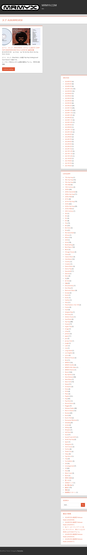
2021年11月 (68, 154)
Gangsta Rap (69, 312)
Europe (67, 293)
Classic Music (69, 257)
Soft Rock (68, 432)
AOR (66, 240)
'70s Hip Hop (69, 177)
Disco (66, 276)
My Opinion (68, 374)
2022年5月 (68, 144)
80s (66, 225)
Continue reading (8, 69)
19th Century (69, 187)
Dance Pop (68, 269)
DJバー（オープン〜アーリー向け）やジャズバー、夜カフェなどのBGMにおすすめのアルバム (74, 529)
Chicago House (69, 252)
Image (67, 329)
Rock (66, 415)
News (66, 384)
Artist (66, 242)
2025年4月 (68, 101)
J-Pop (66, 331)
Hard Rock (68, 319)
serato (67, 425)
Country (67, 261)
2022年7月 (68, 139)
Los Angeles (68, 353)
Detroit (67, 274)
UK (66, 463)
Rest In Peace (69, 410)
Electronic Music (70, 290)
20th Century (69, 211)
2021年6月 (68, 166)
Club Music (68, 259)
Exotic (67, 298)
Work (66, 475)
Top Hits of (68, 456)
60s (66, 221)
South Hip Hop (69, 439)
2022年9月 (68, 134)
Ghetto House (69, 317)
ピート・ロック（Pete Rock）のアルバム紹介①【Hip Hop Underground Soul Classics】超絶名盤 (21, 48)
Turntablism (68, 461)
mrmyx (17, 52)
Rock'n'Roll (68, 418)
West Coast (68, 473)
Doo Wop (68, 288)
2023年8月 (68, 127)
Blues (66, 249)
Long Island (68, 350)
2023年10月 (68, 122)
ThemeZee (20, 551)
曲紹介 (67, 487)
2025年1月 (68, 108)
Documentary (69, 285)
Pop (66, 399)
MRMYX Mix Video (70, 367)
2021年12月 (68, 151)
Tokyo (67, 454)
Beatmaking (68, 245)
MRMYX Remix (69, 370)
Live (66, 348)
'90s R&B (68, 185)
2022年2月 (68, 146)
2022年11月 (68, 130)
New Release (69, 377)
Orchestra (68, 386)
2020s (67, 204)
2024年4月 (68, 117)
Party (66, 389)
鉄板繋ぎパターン (70, 492)
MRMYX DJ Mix (69, 365)
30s (66, 213)
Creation (67, 264)
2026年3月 (68, 86)
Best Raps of (69, 247)
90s (66, 230)
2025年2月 (68, 105)
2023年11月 (68, 120)
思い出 (67, 480)
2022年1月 (68, 149)
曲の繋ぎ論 (68, 485)
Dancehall (68, 271)
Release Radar (69, 408)
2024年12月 (68, 110)
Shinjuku (67, 430)
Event (66, 295)
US (66, 468)
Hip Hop (36, 52)
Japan (66, 336)
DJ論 (66, 283)
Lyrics (67, 355)
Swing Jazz (68, 444)
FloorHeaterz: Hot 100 (72, 305)
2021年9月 (68, 158)
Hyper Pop (68, 326)
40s (66, 216)
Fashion (67, 300)
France (67, 307)
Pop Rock (68, 401)
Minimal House (69, 358)
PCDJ (66, 391)
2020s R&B (68, 209)
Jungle (67, 343)
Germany (68, 314)
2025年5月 (68, 98)
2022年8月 (68, 137)
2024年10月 (68, 115)
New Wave (68, 379)
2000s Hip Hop (69, 194)
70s (66, 223)
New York (68, 382)
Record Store (69, 403)
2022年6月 (68, 141)
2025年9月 (68, 91)
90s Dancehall (69, 233)
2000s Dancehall (70, 192)
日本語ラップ (69, 483)
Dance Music (69, 266)
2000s (67, 189)
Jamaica (67, 334)
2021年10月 (68, 156)
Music (3, 54)
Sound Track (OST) (70, 437)
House (67, 324)
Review (8, 54)
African (67, 235)
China (66, 254)
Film (66, 302)
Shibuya (67, 427)
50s (66, 218)
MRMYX (67, 362)
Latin (66, 346)
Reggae (67, 406)
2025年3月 (68, 103)
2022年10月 (68, 132)
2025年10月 (68, 89)
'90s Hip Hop (25, 52)
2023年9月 (68, 125)
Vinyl (66, 471)
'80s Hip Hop (69, 180)
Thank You (68, 451)
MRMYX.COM (50, 5)
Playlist (67, 396)
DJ (65, 278)
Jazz (66, 338)
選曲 (66, 490)
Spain (66, 442)
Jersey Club (68, 341)
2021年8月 (68, 161)
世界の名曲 (68, 478)
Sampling (68, 423)
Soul (66, 435)
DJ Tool (67, 281)
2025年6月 (68, 96)
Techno (67, 449)
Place (66, 394)
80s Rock (68, 228)
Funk (66, 310)
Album (31, 52)
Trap (66, 459)
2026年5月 (68, 81)
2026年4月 (68, 84)
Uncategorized (69, 466)
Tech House (68, 447)
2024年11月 (68, 113)
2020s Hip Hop (69, 206)
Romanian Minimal (71, 420)
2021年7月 (68, 163)
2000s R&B (68, 197)
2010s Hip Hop (69, 201)
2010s (67, 199)
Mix (66, 360)
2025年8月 (68, 93)
